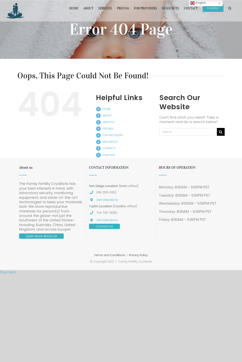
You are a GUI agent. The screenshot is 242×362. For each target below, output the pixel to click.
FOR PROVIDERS (113, 135)
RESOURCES (110, 142)
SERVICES (109, 122)
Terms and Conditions (109, 255)
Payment (109, 155)
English (198, 3)
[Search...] (188, 132)
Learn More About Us (41, 236)
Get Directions (107, 200)
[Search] (221, 132)
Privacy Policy (138, 255)
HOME (106, 109)
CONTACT (109, 148)
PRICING (108, 128)
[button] (229, 8)
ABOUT (107, 115)
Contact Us (104, 226)
